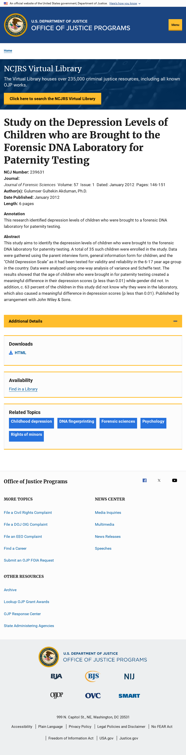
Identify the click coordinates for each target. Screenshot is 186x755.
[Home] (80, 25)
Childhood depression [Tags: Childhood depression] (31, 421)
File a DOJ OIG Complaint (25, 524)
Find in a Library (23, 389)
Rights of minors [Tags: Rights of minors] (26, 434)
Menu (175, 25)
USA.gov (106, 738)
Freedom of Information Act (70, 738)
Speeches (103, 548)
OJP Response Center (22, 613)
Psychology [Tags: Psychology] (153, 421)
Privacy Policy (80, 726)
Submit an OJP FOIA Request (29, 560)
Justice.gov (128, 738)
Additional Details (25, 321)
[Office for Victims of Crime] (93, 699)
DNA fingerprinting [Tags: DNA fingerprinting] (76, 421)
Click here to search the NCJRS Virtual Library (52, 98)
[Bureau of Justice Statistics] (93, 683)
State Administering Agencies (29, 625)
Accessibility (21, 726)
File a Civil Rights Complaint (28, 512)
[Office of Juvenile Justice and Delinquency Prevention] (56, 700)
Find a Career (15, 548)
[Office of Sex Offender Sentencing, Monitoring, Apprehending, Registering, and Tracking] (129, 699)
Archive (10, 590)
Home (8, 50)
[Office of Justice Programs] (16, 25)
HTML (20, 352)
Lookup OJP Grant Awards (26, 601)
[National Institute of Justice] (129, 680)
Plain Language (50, 726)
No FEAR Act (161, 726)
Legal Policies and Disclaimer (121, 726)
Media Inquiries (108, 512)
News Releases (108, 536)
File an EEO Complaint (23, 536)
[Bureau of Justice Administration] (56, 680)
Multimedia (104, 524)
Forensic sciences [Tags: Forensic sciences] (118, 421)
